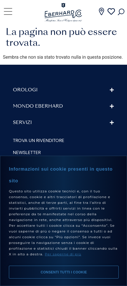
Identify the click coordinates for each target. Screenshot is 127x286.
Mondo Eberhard (38, 106)
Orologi (25, 90)
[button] (63, 90)
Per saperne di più (63, 254)
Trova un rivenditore (38, 140)
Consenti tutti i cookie (64, 272)
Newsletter (27, 152)
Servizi (22, 123)
